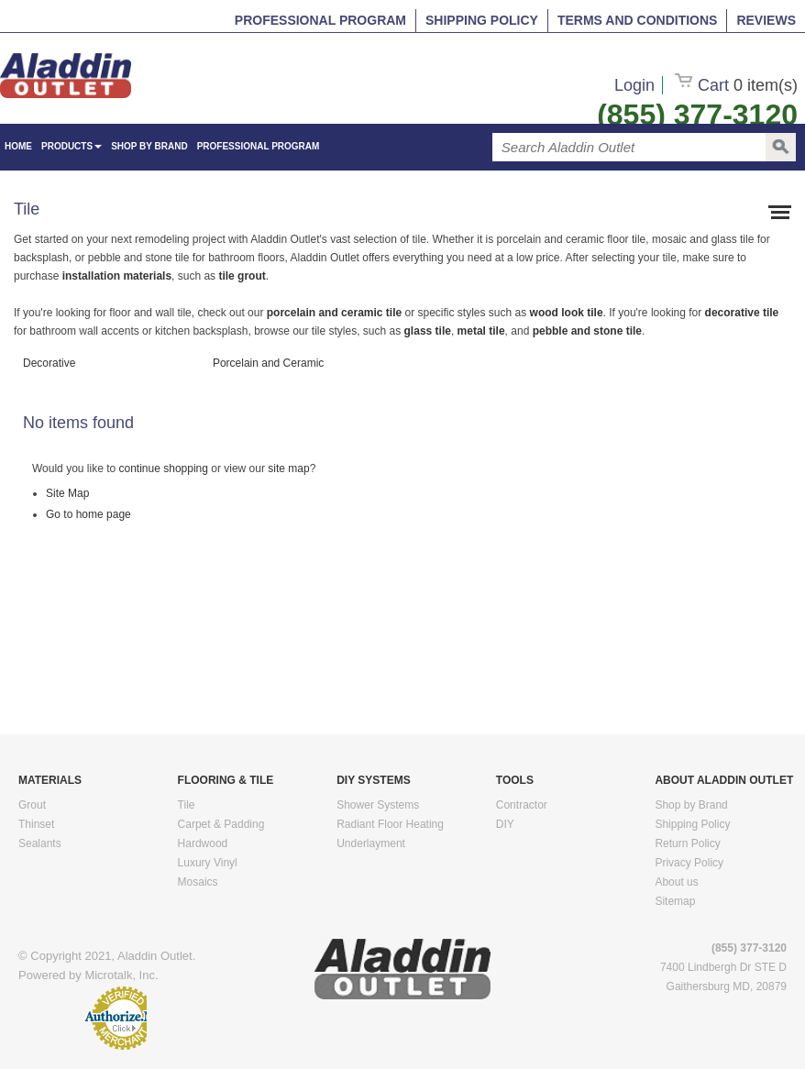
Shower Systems (377, 805)
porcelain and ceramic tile (336, 312)
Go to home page (88, 514)
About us (676, 882)
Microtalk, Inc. (121, 975)
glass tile (426, 331)
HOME (18, 146)
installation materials (116, 276)
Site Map (67, 493)
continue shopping (163, 468)
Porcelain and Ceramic (268, 363)
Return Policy (687, 843)
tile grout (241, 276)
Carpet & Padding (221, 824)
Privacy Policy (689, 862)
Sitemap (675, 901)
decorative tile (739, 312)
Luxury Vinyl (207, 862)
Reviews (766, 20)
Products (71, 146)
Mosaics (198, 882)
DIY (505, 824)
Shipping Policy (481, 20)
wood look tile (566, 312)
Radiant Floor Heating (390, 824)
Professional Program (320, 20)
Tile (186, 805)
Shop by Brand (149, 146)
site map (288, 468)
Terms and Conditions (637, 20)
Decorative (49, 363)
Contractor (521, 805)
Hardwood (203, 843)
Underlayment (370, 843)
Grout (32, 805)
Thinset (36, 824)
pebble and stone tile (587, 331)
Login (634, 85)
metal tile (481, 331)
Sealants (39, 843)
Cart (736, 85)
